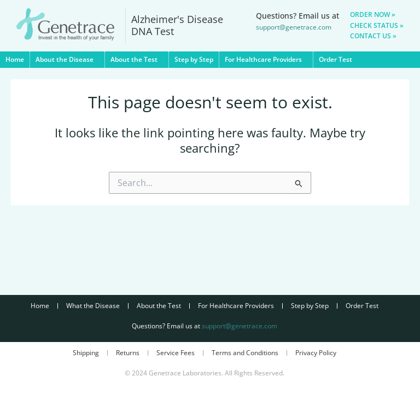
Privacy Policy (315, 352)
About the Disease (67, 59)
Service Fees (175, 352)
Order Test (335, 59)
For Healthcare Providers (266, 59)
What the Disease (93, 305)
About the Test (136, 59)
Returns (127, 352)
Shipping (86, 352)
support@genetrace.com (239, 326)
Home (14, 59)
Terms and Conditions (245, 352)
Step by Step (193, 59)
